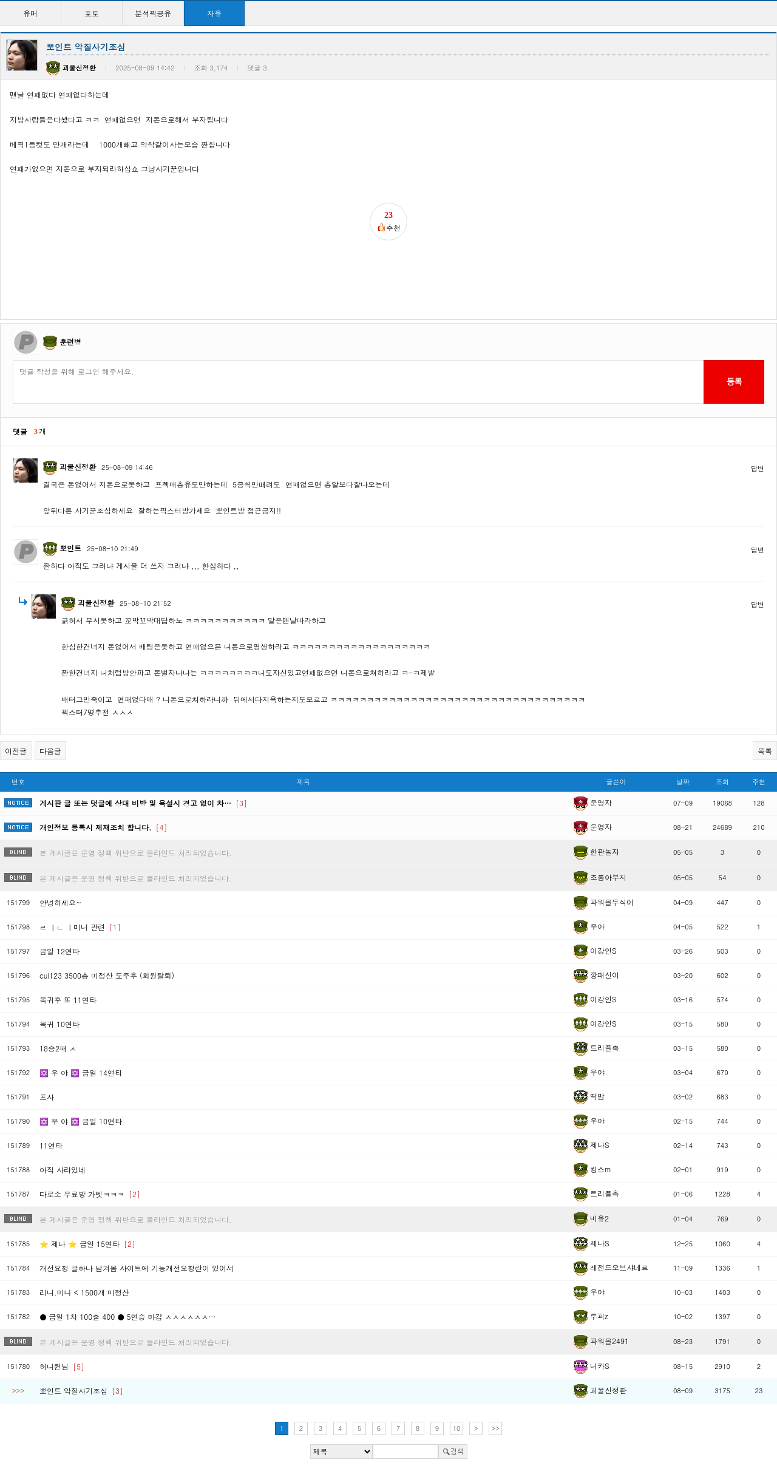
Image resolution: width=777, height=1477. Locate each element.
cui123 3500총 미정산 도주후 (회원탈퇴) (106, 975)
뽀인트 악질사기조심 (81, 1390)
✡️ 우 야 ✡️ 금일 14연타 (80, 1072)
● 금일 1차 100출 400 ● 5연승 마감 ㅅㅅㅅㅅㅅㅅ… (127, 1316)
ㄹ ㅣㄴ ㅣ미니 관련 (80, 927)
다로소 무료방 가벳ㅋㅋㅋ (89, 1194)
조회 (722, 781)
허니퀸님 (61, 1366)
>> (495, 1428)
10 (457, 1428)
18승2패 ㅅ (57, 1048)
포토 (91, 13)
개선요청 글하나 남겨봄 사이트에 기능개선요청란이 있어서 (136, 1268)
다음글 (50, 750)
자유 (214, 13)
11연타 (51, 1145)
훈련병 (70, 341)
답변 (757, 468)
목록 (765, 750)
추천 (758, 781)
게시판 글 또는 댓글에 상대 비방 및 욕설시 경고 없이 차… (143, 803)
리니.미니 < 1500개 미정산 (84, 1292)
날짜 (683, 781)
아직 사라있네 (62, 1169)
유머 (30, 13)
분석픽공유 (153, 13)
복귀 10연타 (59, 1024)
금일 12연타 (59, 951)
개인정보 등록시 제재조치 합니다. (103, 827)
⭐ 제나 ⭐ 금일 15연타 (87, 1243)
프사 (46, 1097)
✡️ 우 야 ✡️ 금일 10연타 (80, 1121)
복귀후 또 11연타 (68, 999)
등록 (733, 381)
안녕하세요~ (60, 902)
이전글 (16, 750)
